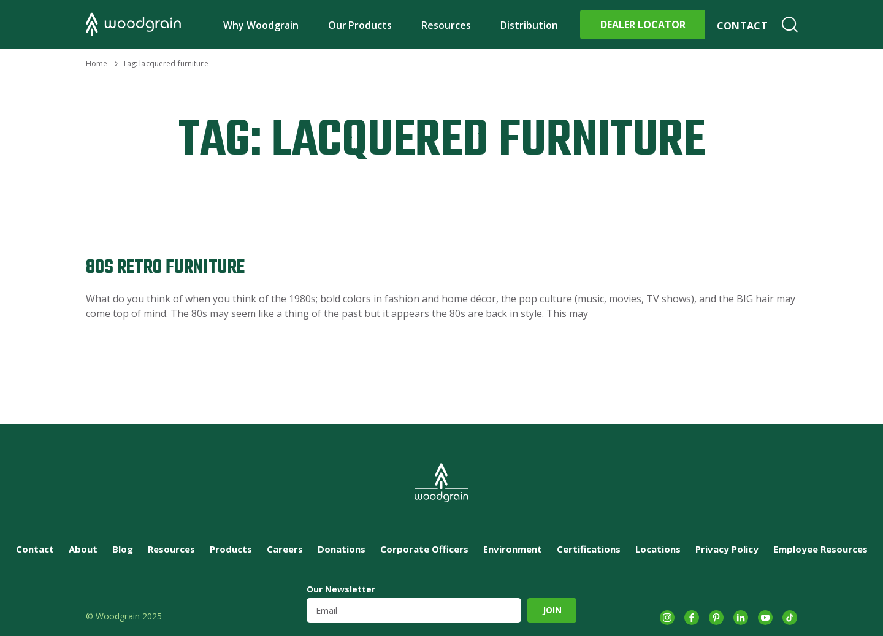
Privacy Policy (727, 549)
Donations (341, 549)
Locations (658, 549)
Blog (122, 549)
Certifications (589, 549)
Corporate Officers (424, 549)
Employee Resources (820, 549)
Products (231, 549)
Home (96, 63)
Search (790, 25)
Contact (742, 26)
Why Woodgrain (261, 25)
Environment (512, 549)
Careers (285, 549)
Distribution (529, 25)
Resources (446, 25)
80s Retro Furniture (165, 268)
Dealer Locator (643, 24)
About (83, 549)
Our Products (360, 25)
